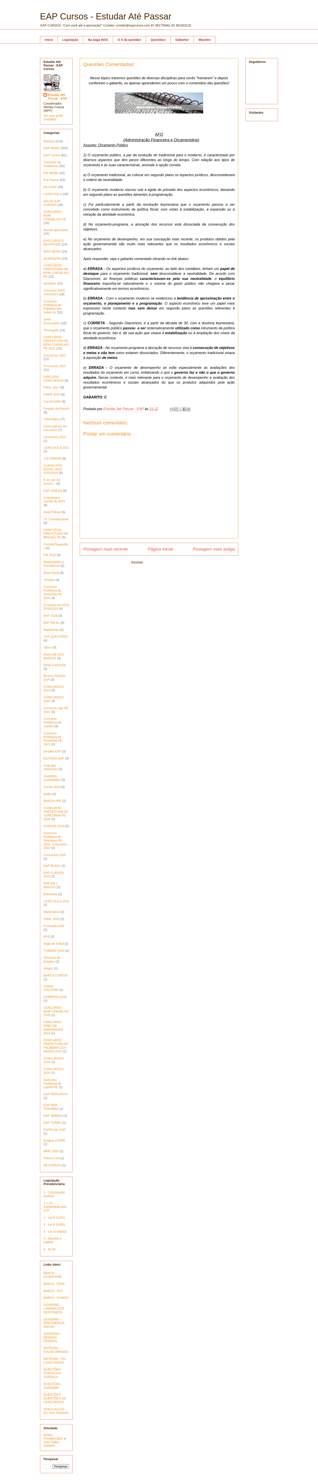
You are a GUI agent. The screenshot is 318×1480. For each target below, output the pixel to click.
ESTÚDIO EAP (54, 758)
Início (49, 39)
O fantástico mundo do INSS (54, 499)
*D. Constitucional (56, 519)
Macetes (205, 39)
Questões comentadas (52, 778)
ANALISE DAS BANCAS (54, 656)
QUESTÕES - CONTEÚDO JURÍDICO (53, 1373)
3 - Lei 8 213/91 (54, 1224)
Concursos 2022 (55, 355)
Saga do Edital (54, 943)
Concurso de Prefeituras (52, 164)
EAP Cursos (52, 155)
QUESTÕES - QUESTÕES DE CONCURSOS (55, 1398)
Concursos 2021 (55, 366)
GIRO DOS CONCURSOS (54, 378)
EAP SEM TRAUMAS (51, 1106)
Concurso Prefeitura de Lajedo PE (52, 1083)
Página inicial (160, 549)
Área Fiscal (51, 573)
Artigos (48, 968)
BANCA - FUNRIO (56, 1297)
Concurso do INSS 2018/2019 (56, 607)
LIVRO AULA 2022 (56, 901)
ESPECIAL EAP (55, 1129)
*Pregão (49, 580)
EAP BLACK (52, 865)
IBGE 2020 (51, 1151)
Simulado (50, 283)
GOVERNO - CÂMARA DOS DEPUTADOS (54, 1308)
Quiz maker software (51, 1443)
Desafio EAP (52, 751)
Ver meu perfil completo (53, 117)
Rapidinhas (51, 630)
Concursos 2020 (55, 855)
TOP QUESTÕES (56, 636)
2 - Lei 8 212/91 (54, 1217)
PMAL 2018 (52, 919)
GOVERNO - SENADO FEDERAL (52, 1337)
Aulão (47, 794)
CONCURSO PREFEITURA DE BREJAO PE (56, 533)
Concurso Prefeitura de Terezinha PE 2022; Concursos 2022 (55, 840)
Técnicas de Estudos (52, 959)
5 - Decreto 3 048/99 (52, 1240)
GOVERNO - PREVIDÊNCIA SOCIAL (54, 1323)
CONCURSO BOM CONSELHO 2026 (56, 1011)
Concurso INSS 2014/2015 (54, 292)
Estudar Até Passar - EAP (57, 96)
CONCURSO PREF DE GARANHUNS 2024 (53, 1027)
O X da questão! (129, 39)
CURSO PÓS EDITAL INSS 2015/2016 (53, 469)
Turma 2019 (52, 787)
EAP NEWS (52, 148)
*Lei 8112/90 (52, 401)
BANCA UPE (52, 801)
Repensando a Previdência (54, 563)
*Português (51, 330)
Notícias (49, 141)
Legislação (70, 39)
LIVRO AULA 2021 (56, 447)
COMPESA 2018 (55, 997)
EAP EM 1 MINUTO (51, 885)
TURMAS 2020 (54, 950)
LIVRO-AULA (53, 194)
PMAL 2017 (52, 387)
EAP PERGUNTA (55, 1094)
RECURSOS (52, 1165)
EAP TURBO (52, 1122)
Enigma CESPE (54, 1140)
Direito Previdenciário (53, 1436)
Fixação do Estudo (56, 408)
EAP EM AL (52, 622)
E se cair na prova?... (52, 481)
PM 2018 (50, 555)
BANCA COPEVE (56, 975)
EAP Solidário (53, 1115)
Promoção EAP (54, 926)
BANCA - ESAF (54, 1284)
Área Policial (52, 512)
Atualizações (52, 258)
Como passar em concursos (55, 428)
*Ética (48, 647)
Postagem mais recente (105, 549)
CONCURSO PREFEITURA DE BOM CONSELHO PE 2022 (56, 342)
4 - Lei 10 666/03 (55, 1231)
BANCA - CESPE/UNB (52, 1274)
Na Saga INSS (98, 39)
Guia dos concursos (51, 767)
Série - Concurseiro (52, 321)
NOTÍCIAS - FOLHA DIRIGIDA (56, 1350)
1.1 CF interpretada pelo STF (55, 1206)
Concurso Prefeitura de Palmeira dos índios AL (53, 307)
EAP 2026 (50, 615)
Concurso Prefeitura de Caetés (52, 722)
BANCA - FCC (53, 1291)
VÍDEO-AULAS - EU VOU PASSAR (56, 1411)
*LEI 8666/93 (52, 458)
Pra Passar (51, 180)
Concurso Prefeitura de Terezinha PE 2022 (53, 592)
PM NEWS (51, 173)
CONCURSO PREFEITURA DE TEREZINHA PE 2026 (56, 813)
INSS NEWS (52, 251)
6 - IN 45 (49, 1249)
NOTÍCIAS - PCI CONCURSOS (55, 1360)
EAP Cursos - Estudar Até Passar (105, 16)
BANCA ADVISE (55, 665)
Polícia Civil (51, 1158)
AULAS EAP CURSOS (52, 203)
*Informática (52, 419)
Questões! (158, 39)
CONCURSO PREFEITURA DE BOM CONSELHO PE (56, 271)
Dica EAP (50, 187)
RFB (47, 936)
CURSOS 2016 (54, 826)
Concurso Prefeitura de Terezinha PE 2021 (53, 739)
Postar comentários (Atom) (166, 562)
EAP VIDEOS (53, 490)
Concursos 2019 (55, 437)
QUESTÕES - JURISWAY (53, 1386)
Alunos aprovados (56, 230)
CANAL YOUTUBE (51, 988)
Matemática (51, 912)
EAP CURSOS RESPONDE (54, 242)
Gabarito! (182, 39)
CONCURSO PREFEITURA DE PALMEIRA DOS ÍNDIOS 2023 (56, 1045)
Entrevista (50, 894)
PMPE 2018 (52, 394)
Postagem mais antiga (214, 549)
